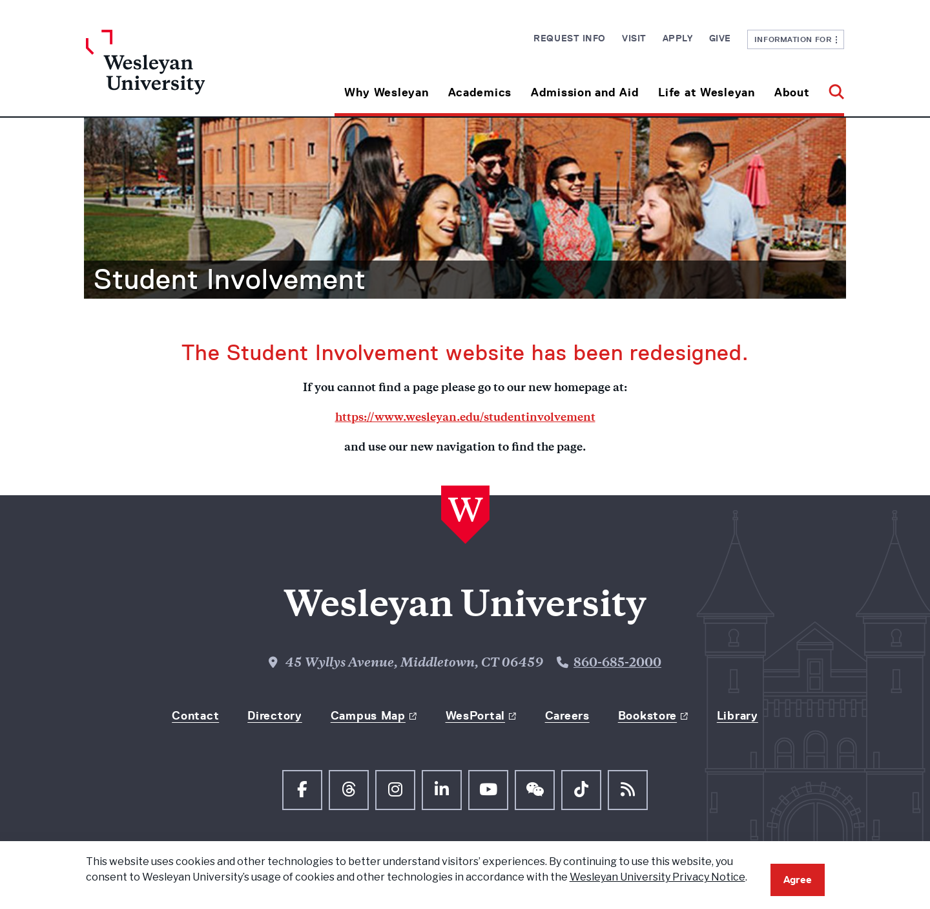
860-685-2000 (617, 664)
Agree (797, 879)
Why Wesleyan (386, 92)
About (792, 92)
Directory (274, 716)
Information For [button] (796, 39)
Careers (567, 716)
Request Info (569, 38)
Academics (480, 92)
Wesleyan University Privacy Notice (657, 877)
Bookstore (647, 716)
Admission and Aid (585, 92)
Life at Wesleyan (706, 92)
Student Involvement (230, 279)
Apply (678, 38)
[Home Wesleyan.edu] (181, 73)
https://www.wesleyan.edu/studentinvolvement (465, 418)
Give (720, 38)
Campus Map (368, 716)
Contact (195, 716)
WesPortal (475, 716)
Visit (634, 38)
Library (737, 716)
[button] (831, 87)
